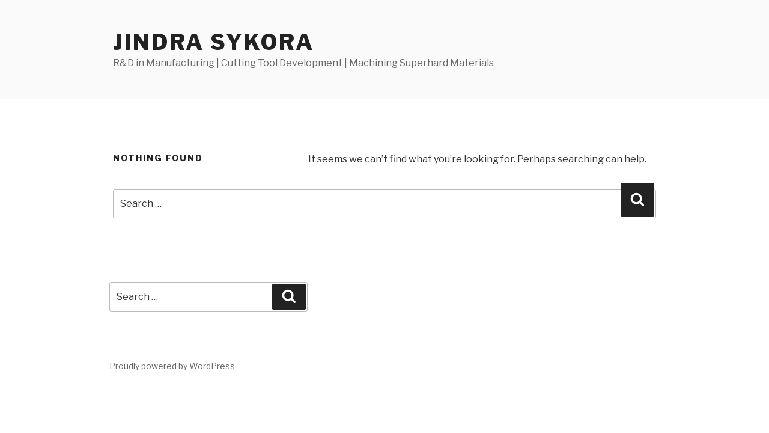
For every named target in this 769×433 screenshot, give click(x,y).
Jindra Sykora (213, 42)
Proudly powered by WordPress (172, 366)
